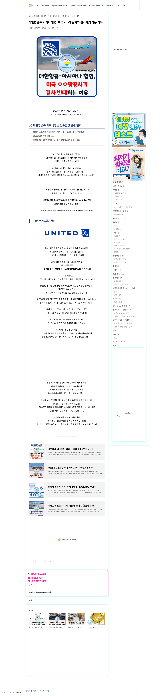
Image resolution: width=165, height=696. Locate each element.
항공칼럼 (116, 203)
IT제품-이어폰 (119, 199)
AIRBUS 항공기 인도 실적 (123, 326)
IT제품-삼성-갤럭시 (121, 193)
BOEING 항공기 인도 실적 (123, 323)
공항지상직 (118, 294)
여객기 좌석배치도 (119, 218)
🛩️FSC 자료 (110, 5)
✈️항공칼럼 (45, 5)
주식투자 (116, 266)
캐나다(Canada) (119, 245)
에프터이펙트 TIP (119, 341)
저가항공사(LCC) (120, 262)
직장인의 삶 (117, 270)
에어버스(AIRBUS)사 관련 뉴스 (125, 316)
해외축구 (117, 236)
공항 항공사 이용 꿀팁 (120, 211)
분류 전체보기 (118, 181)
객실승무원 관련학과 (121, 281)
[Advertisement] (67, 358)
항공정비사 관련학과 (121, 284)
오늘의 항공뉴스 (118, 186)
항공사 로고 (118, 302)
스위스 (116, 252)
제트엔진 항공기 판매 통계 (122, 320)
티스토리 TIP (117, 330)
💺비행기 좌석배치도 (96, 5)
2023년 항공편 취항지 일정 (122, 207)
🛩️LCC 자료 (122, 5)
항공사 (116, 291)
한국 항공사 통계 (119, 255)
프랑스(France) (119, 239)
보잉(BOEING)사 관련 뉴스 (123, 313)
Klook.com (129, 413)
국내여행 (116, 222)
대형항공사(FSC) (120, 259)
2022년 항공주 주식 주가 (121, 305)
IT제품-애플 (118, 196)
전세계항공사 (117, 298)
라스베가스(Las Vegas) (122, 248)
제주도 (116, 225)
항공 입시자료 (118, 277)
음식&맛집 (117, 229)
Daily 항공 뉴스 (118, 274)
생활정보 (116, 334)
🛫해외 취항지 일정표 (60, 5)
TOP (137, 688)
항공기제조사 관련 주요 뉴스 (123, 309)
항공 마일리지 (119, 214)
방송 (115, 338)
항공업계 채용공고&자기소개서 (124, 288)
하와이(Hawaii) (119, 242)
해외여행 (116, 232)
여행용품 (116, 189)
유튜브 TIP (116, 345)
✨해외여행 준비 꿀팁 (78, 5)
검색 (132, 5)
